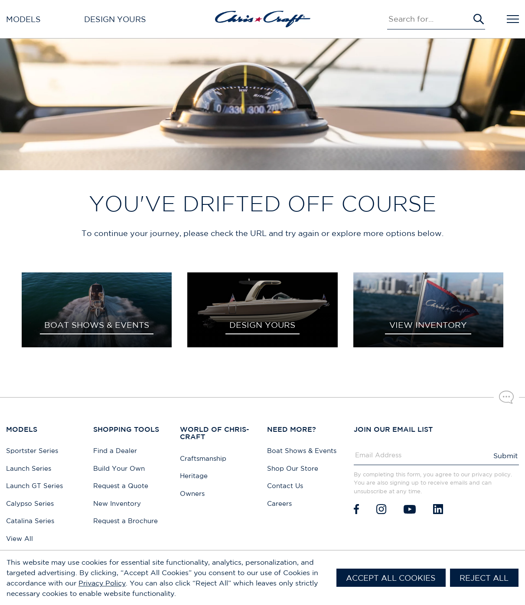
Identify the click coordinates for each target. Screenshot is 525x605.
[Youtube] (410, 509)
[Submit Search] (478, 19)
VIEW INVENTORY (428, 325)
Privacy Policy (102, 583)
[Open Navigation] (513, 19)
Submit (505, 455)
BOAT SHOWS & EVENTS (96, 325)
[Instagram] (381, 509)
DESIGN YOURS (262, 325)
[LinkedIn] (438, 509)
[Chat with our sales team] (506, 397)
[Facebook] (356, 509)
